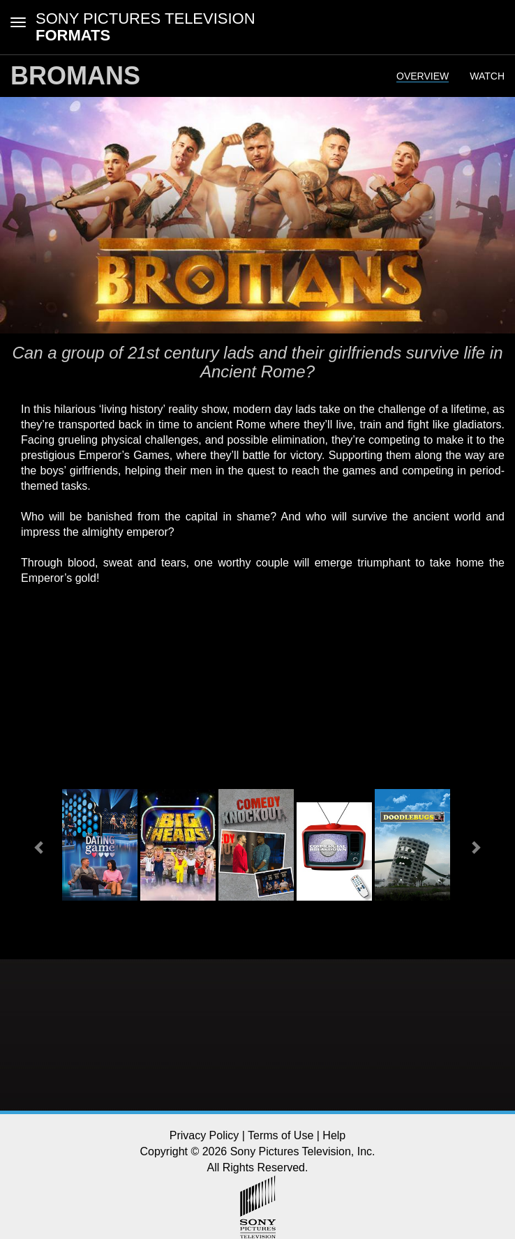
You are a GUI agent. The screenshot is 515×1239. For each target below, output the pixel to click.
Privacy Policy (204, 1135)
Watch (487, 76)
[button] (39, 846)
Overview (422, 76)
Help (333, 1135)
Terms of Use (280, 1135)
